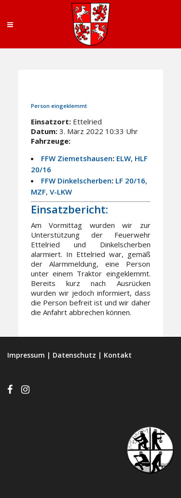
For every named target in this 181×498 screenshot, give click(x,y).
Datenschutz (74, 355)
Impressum (26, 355)
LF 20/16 (130, 180)
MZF (38, 191)
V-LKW (61, 191)
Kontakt (118, 355)
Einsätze (103, 87)
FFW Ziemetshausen (76, 158)
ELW (123, 158)
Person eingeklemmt (59, 105)
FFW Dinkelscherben (76, 180)
